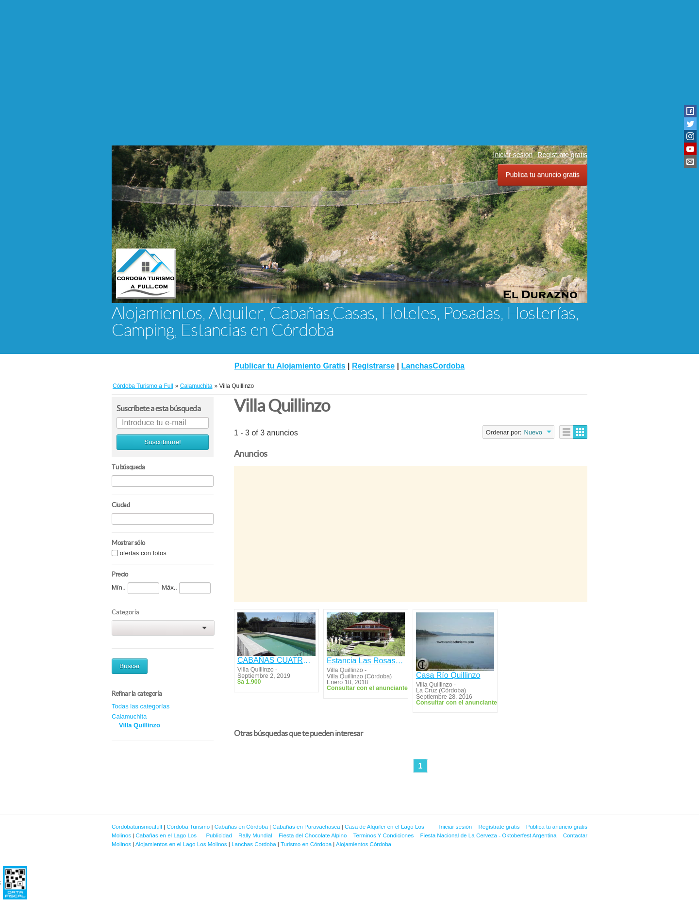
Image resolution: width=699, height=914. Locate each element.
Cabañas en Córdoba (241, 826)
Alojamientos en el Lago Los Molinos (181, 844)
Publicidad (219, 835)
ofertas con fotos (143, 553)
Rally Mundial (255, 835)
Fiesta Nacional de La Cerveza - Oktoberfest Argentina (488, 835)
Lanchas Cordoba (254, 844)
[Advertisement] (349, 73)
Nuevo (533, 432)
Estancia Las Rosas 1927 (366, 661)
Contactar (575, 835)
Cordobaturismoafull (137, 826)
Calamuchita (129, 716)
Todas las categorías (140, 706)
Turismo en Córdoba (306, 844)
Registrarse (373, 366)
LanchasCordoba (433, 366)
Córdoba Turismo (188, 826)
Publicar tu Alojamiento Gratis (290, 366)
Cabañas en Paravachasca (306, 826)
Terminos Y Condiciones (383, 835)
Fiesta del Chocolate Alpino (313, 835)
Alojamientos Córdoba (363, 844)
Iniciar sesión (513, 155)
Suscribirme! (162, 442)
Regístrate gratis (562, 155)
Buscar (129, 666)
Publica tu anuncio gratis (542, 174)
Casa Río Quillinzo (448, 675)
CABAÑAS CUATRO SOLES (276, 660)
